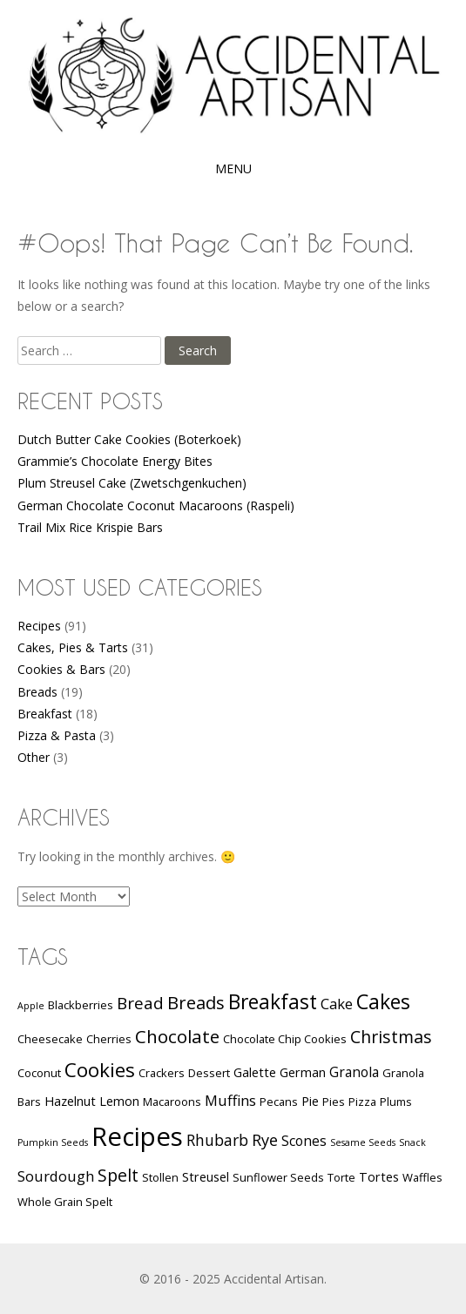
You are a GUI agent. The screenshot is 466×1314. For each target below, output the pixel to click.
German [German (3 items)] (303, 1072)
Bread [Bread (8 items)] (140, 1003)
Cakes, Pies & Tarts (72, 647)
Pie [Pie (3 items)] (310, 1101)
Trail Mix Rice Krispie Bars (90, 527)
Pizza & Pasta (56, 735)
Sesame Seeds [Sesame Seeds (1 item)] (362, 1142)
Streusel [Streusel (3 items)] (205, 1177)
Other (33, 757)
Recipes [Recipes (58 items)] (137, 1136)
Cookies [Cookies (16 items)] (99, 1069)
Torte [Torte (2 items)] (341, 1177)
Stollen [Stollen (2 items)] (160, 1177)
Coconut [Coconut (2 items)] (39, 1073)
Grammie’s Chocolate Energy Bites (115, 461)
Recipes (39, 625)
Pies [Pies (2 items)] (333, 1101)
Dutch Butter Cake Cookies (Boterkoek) (129, 439)
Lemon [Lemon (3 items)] (119, 1101)
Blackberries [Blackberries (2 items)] (80, 1005)
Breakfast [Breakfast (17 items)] (272, 1001)
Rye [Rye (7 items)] (265, 1139)
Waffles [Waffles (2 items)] (422, 1177)
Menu (233, 168)
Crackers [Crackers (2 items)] (161, 1073)
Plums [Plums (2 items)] (396, 1101)
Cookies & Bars (61, 669)
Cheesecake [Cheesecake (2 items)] (50, 1039)
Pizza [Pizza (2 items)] (362, 1101)
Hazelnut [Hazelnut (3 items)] (70, 1101)
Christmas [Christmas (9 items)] (391, 1036)
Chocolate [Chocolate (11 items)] (177, 1036)
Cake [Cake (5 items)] (337, 1004)
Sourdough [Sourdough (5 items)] (55, 1176)
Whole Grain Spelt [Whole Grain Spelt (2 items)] (64, 1202)
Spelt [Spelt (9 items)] (118, 1175)
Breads (37, 692)
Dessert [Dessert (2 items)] (209, 1073)
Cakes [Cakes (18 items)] (383, 1001)
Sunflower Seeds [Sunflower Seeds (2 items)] (278, 1177)
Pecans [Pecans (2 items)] (279, 1101)
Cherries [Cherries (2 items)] (109, 1039)
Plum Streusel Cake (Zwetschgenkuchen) (132, 483)
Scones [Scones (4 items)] (304, 1140)
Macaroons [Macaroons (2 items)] (172, 1101)
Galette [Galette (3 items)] (254, 1072)
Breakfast (44, 713)
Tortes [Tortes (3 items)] (379, 1177)
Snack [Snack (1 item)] (412, 1142)
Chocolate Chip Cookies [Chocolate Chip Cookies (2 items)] (285, 1039)
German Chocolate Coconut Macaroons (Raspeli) (155, 505)
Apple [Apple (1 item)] (30, 1006)
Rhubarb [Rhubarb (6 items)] (217, 1139)
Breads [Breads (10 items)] (196, 1002)
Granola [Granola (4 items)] (354, 1072)
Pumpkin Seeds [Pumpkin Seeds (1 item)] (52, 1142)
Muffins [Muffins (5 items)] (230, 1100)
